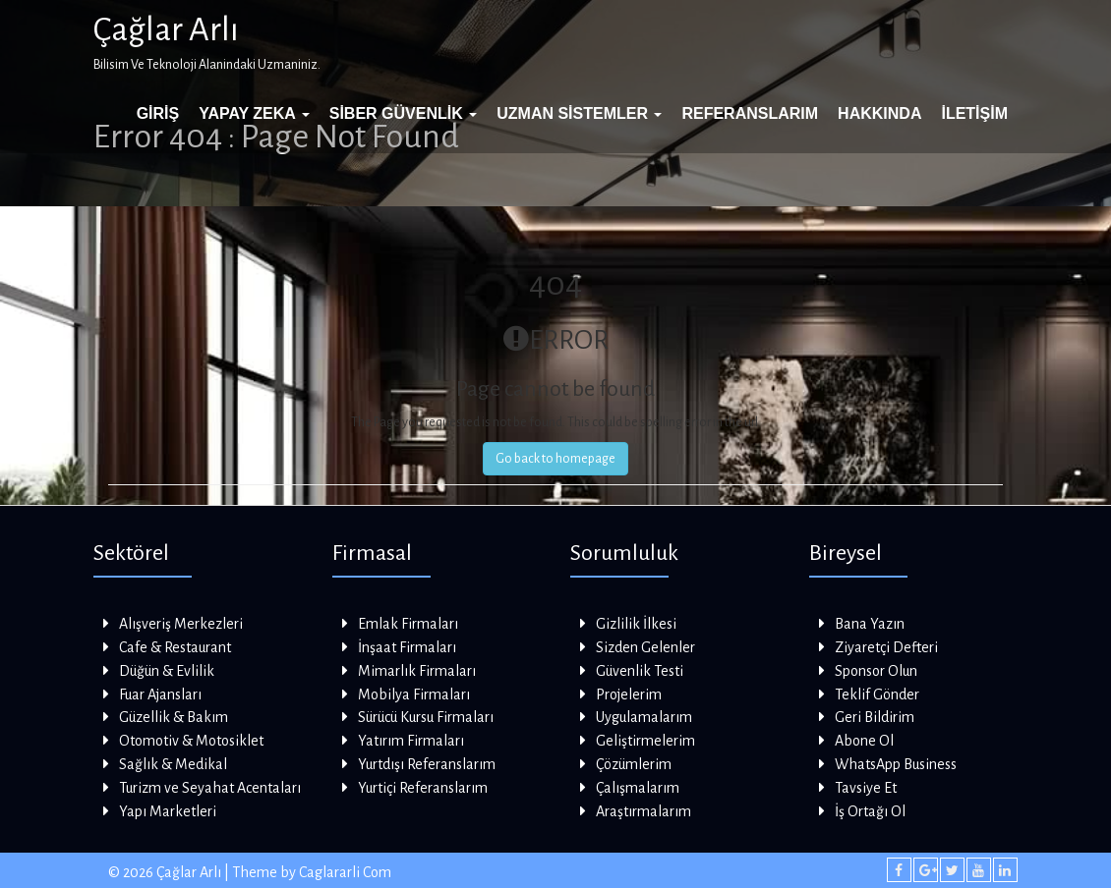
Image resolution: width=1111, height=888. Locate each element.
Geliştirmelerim (645, 741)
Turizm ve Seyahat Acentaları (210, 788)
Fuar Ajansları (160, 694)
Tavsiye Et (866, 788)
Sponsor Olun (876, 671)
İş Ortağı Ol (870, 811)
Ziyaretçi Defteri (886, 647)
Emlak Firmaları (408, 624)
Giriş (158, 113)
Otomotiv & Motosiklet (191, 741)
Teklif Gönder (877, 694)
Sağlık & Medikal (173, 764)
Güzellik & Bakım (173, 717)
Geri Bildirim (874, 717)
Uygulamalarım (644, 717)
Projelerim (629, 694)
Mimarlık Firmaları (417, 671)
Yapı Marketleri (167, 811)
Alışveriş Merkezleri (181, 624)
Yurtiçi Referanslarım (423, 788)
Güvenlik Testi (639, 671)
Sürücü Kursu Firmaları (426, 717)
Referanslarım (749, 113)
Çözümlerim (634, 764)
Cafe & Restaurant (175, 647)
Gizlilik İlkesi (636, 624)
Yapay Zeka (254, 113)
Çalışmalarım (637, 788)
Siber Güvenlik (403, 113)
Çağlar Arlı (166, 29)
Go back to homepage (555, 459)
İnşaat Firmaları (407, 647)
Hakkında (879, 113)
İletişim (974, 113)
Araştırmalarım (643, 811)
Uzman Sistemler (579, 113)
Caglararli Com (345, 872)
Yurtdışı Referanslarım (427, 764)
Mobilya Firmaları (414, 694)
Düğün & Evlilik (166, 671)
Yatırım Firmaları (411, 741)
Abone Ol (864, 741)
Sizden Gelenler (645, 647)
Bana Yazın (870, 624)
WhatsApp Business (896, 764)
